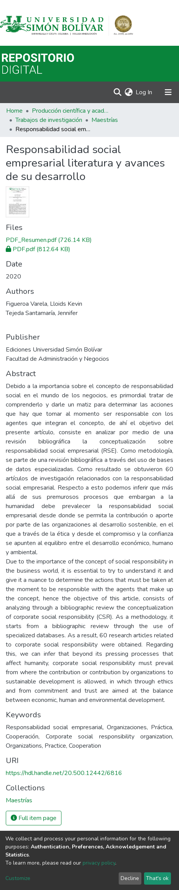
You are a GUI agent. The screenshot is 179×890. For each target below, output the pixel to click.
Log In (144, 92)
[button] (128, 92)
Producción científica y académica (70, 111)
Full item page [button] (33, 818)
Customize (17, 878)
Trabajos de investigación (48, 120)
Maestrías (104, 120)
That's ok (157, 878)
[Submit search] (117, 92)
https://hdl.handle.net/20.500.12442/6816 (64, 773)
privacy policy (99, 863)
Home (14, 111)
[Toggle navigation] (168, 92)
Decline (130, 878)
